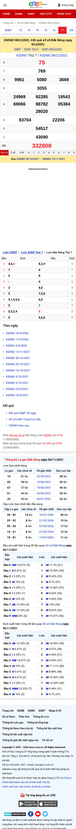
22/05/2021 (44, 476)
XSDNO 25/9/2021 (17, 389)
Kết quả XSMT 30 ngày (22, 413)
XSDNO (21, 55)
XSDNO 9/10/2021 (17, 376)
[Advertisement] (38, 209)
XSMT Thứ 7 (31, 49)
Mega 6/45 (55, 710)
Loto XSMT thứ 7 (32, 252)
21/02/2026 (46, 520)
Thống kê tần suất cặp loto (17, 734)
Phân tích (64, 13)
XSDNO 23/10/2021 (18, 364)
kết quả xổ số (17, 435)
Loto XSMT (10, 252)
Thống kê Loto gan (12, 722)
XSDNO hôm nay (19, 425)
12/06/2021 (44, 482)
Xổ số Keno (8, 716)
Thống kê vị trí (41, 716)
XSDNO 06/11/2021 (53, 55)
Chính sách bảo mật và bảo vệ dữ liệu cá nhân (26, 786)
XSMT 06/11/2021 (52, 49)
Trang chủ (7, 710)
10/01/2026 (46, 515)
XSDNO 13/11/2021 (53, 159)
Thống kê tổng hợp (37, 722)
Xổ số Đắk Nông (55, 545)
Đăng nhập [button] (66, 5)
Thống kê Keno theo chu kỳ (17, 728)
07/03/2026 (46, 526)
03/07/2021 (44, 499)
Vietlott (46, 13)
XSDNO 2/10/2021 (17, 383)
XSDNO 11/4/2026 (17, 339)
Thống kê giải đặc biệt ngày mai (20, 740)
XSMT (31, 13)
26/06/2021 (44, 493)
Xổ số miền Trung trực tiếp (25, 419)
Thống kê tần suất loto (49, 728)
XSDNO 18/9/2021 (17, 395)
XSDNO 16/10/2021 (18, 370)
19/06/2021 (44, 487)
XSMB (6, 13)
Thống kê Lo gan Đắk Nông (22, 459)
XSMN (18, 13)
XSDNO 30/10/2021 (28, 159)
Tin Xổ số (47, 740)
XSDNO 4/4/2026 (16, 345)
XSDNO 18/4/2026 (17, 333)
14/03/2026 (46, 537)
